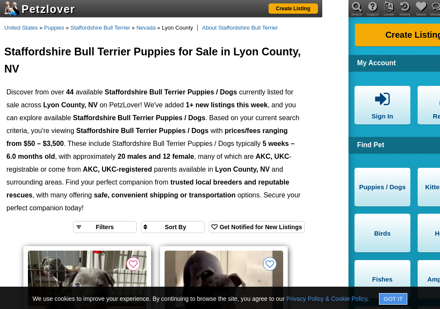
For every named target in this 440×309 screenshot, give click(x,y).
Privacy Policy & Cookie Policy (326, 298)
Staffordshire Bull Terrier (100, 27)
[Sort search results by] (172, 227)
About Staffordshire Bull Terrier (240, 27)
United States (21, 27)
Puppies (54, 27)
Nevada (146, 27)
